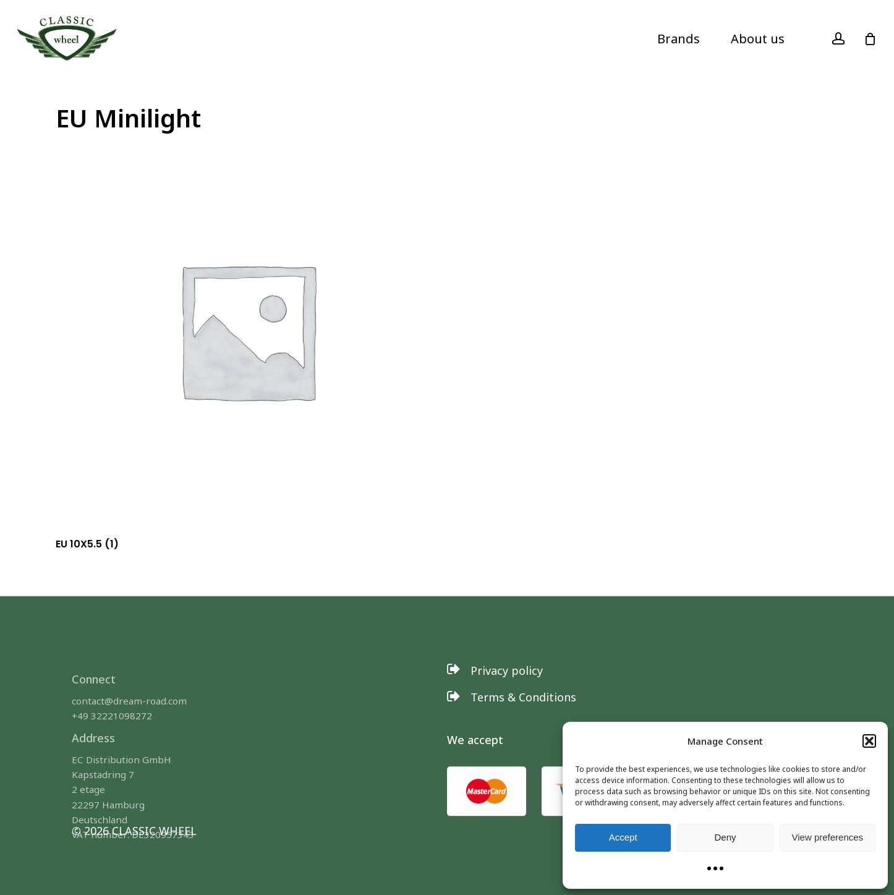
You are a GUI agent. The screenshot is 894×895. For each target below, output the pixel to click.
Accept (623, 837)
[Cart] (870, 39)
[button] (869, 741)
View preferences (828, 837)
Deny (725, 837)
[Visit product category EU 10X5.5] (247, 347)
